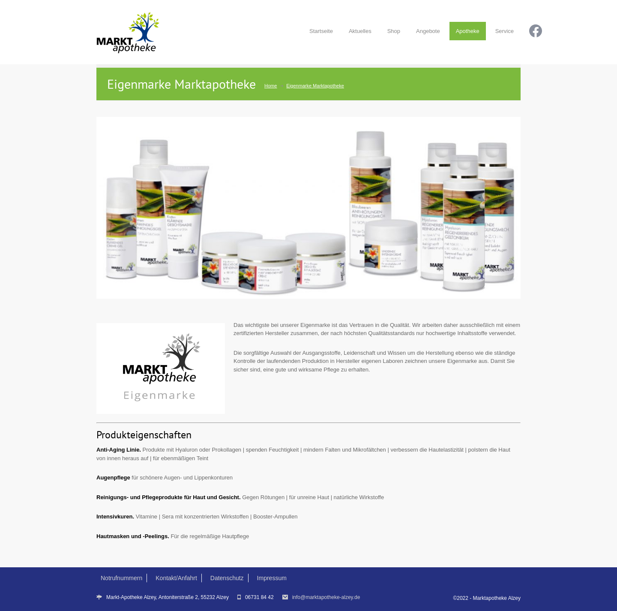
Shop (393, 31)
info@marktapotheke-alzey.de (326, 597)
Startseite (321, 31)
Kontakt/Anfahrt (176, 578)
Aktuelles (360, 31)
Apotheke (467, 31)
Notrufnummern (121, 578)
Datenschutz (227, 578)
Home (270, 85)
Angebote (428, 31)
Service (504, 31)
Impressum (272, 578)
